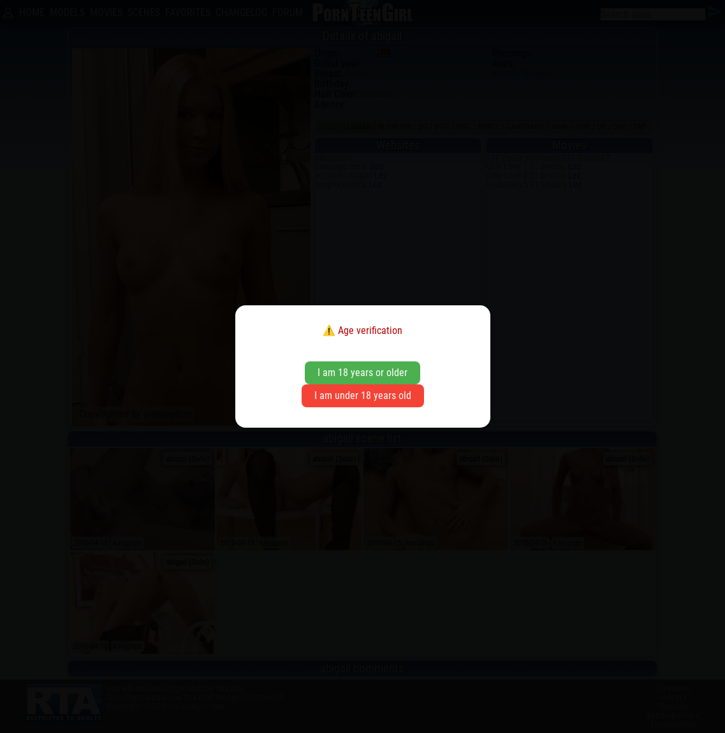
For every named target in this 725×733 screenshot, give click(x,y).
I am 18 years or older (362, 372)
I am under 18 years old (362, 395)
